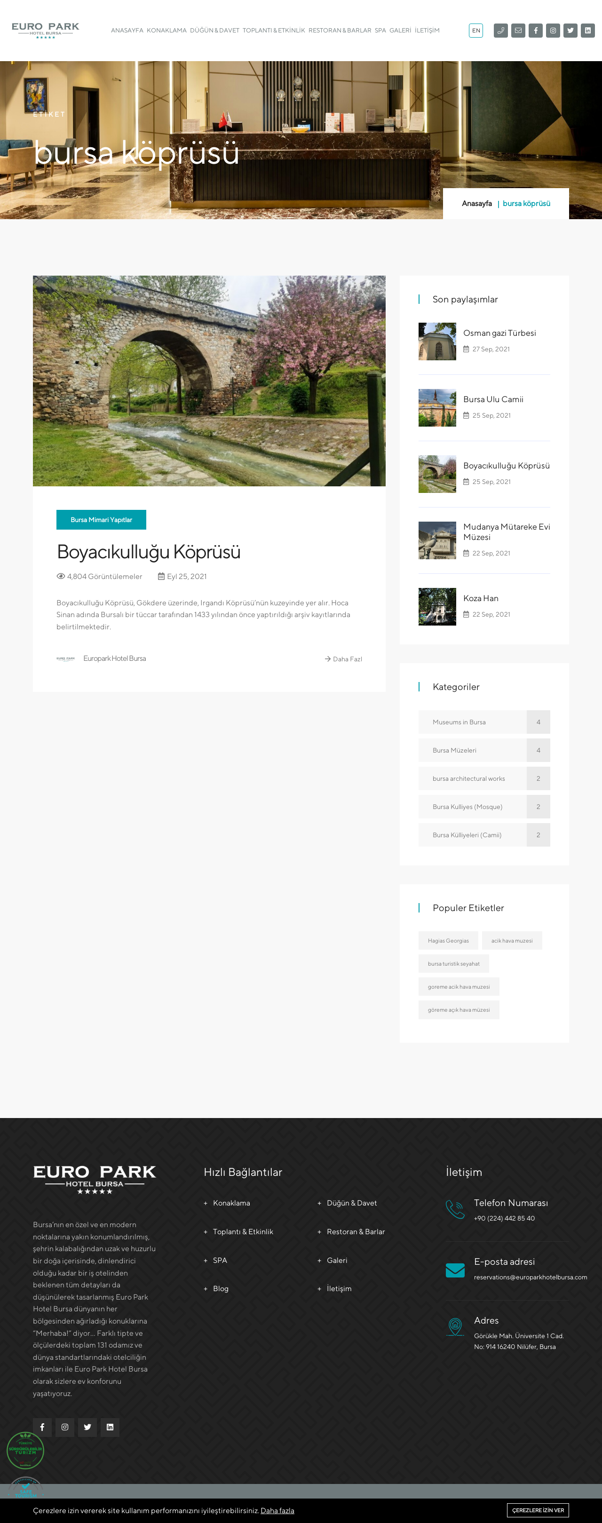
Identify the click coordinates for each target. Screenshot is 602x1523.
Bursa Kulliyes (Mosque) (491, 806)
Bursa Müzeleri (491, 750)
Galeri (400, 30)
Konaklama (167, 30)
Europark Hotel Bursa (101, 659)
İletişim (427, 30)
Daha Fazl (343, 659)
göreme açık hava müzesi (459, 1009)
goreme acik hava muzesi (459, 986)
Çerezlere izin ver (538, 1510)
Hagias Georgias (448, 940)
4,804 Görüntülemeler (99, 576)
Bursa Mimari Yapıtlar (101, 520)
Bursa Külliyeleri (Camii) (491, 835)
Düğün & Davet (214, 30)
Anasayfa (127, 30)
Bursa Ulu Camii (493, 399)
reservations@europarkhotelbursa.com (530, 1277)
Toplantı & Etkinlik (274, 30)
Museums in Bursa (491, 722)
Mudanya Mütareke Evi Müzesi (506, 532)
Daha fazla (277, 1510)
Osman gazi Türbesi (499, 333)
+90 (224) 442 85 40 (504, 1218)
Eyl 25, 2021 (182, 576)
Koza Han (481, 598)
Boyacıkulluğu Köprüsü (148, 551)
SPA (380, 30)
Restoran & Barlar (340, 30)
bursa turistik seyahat (454, 963)
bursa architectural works (491, 778)
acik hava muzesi (512, 940)
